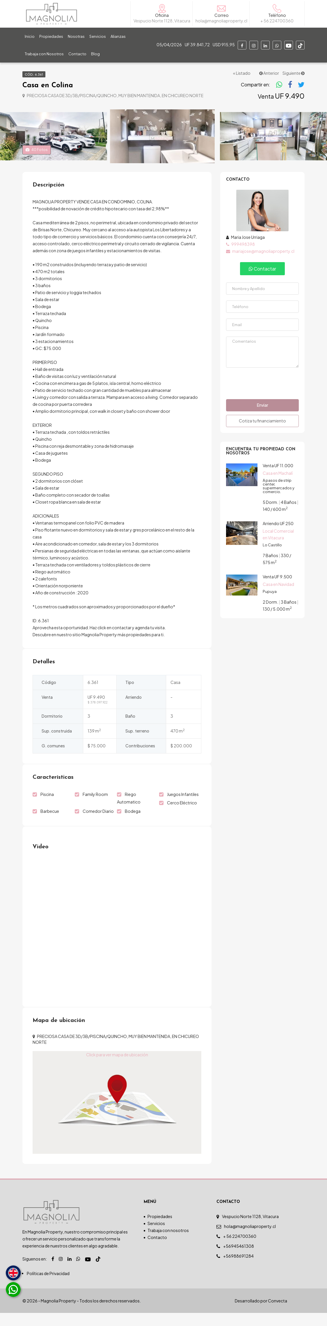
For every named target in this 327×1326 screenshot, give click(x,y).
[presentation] (262, 396)
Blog (95, 53)
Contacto (77, 53)
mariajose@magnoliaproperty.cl (260, 264)
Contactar (262, 282)
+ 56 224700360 (239, 1249)
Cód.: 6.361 (34, 74)
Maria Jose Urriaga (245, 250)
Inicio (30, 36)
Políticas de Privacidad (48, 1286)
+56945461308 (238, 1259)
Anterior (269, 73)
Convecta (277, 1313)
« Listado (241, 73)
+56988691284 (238, 1269)
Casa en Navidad (278, 597)
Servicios (97, 36)
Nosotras (76, 36)
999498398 (240, 257)
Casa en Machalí (278, 486)
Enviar (262, 418)
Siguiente (293, 73)
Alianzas (118, 36)
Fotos (37, 163)
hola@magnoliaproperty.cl (250, 1239)
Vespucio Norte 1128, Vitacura (250, 1229)
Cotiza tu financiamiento (262, 433)
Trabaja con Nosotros (44, 53)
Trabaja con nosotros (168, 1243)
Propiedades (51, 36)
